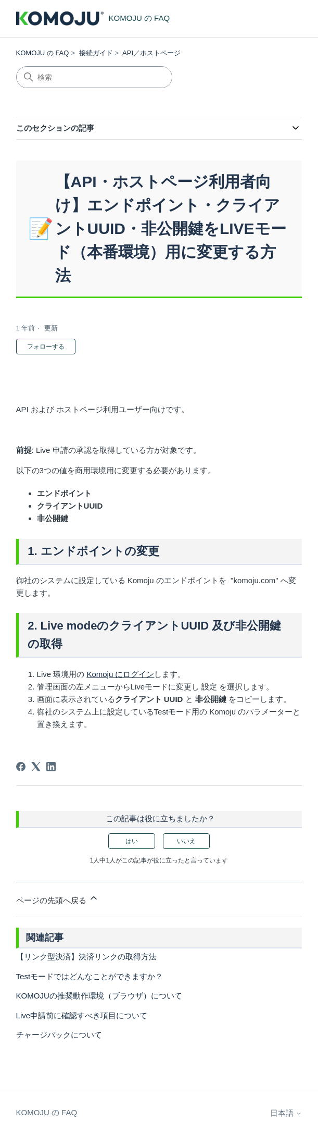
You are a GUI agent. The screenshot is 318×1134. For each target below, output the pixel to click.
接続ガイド (96, 53)
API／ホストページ (151, 53)
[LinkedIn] (51, 766)
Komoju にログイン (120, 674)
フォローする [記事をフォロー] (46, 346)
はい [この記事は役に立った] (131, 841)
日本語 (286, 1112)
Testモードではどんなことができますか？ (89, 976)
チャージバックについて (59, 1034)
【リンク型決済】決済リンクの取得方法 (86, 956)
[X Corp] (36, 766)
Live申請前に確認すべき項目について (82, 1015)
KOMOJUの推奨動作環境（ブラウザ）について (99, 995)
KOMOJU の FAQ (42, 53)
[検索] (94, 77)
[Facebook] (21, 766)
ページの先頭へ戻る (57, 899)
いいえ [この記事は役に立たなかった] (186, 841)
